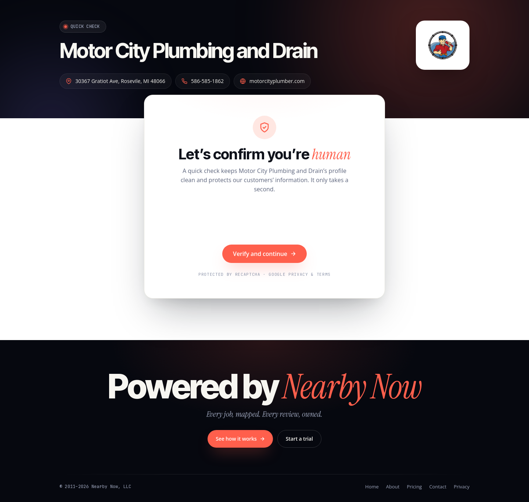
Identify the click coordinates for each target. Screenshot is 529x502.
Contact (437, 486)
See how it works (240, 438)
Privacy (461, 486)
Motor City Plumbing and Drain (188, 50)
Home (372, 486)
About (393, 486)
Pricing (414, 486)
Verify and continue (264, 254)
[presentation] (264, 220)
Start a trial (299, 438)
